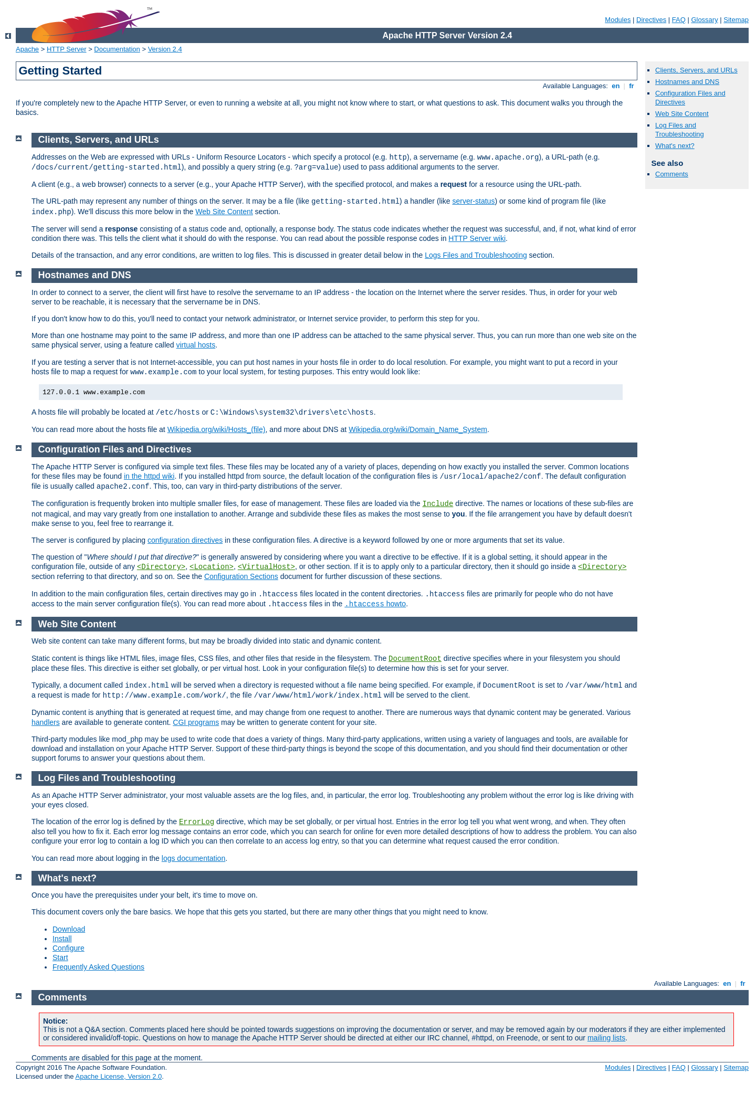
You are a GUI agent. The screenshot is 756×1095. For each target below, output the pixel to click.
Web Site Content (682, 114)
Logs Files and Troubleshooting (476, 255)
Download (68, 929)
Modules (618, 20)
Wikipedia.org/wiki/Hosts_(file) (216, 429)
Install (62, 938)
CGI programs (196, 722)
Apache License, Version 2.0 (118, 1076)
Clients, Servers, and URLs (696, 70)
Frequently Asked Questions (98, 967)
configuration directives (185, 540)
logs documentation (193, 858)
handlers (46, 722)
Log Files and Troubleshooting (679, 129)
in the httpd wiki (149, 476)
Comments (671, 174)
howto (375, 603)
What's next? (675, 146)
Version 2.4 (165, 49)
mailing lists (606, 1038)
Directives (651, 20)
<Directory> (161, 567)
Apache (27, 49)
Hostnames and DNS (687, 82)
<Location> (212, 567)
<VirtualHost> (266, 567)
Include (437, 504)
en (616, 86)
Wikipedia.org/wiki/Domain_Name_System (418, 429)
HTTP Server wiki (477, 238)
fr (631, 86)
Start (60, 957)
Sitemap (736, 20)
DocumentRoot (415, 659)
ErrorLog (196, 822)
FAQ (679, 20)
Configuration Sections (241, 576)
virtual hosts (195, 345)
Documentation (117, 49)
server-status (473, 201)
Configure (68, 948)
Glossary (704, 20)
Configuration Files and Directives (115, 449)
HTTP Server (67, 49)
